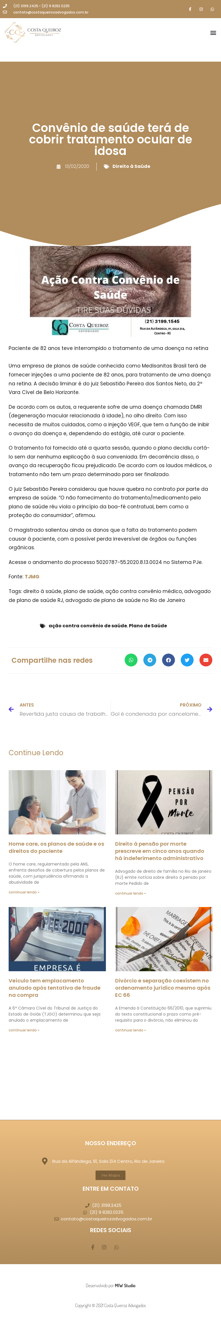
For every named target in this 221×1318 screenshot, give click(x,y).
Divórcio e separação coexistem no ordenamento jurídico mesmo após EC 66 (162, 988)
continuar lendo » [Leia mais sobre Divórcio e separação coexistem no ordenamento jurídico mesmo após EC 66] (130, 1030)
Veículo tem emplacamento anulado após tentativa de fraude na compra (54, 988)
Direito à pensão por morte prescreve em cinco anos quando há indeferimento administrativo (159, 851)
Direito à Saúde (131, 166)
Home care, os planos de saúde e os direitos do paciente (56, 847)
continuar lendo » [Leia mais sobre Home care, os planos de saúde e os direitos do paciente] (24, 892)
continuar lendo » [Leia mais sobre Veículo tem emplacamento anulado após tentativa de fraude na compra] (24, 1030)
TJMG (32, 576)
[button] (213, 32)
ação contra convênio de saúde (88, 625)
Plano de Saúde (148, 625)
